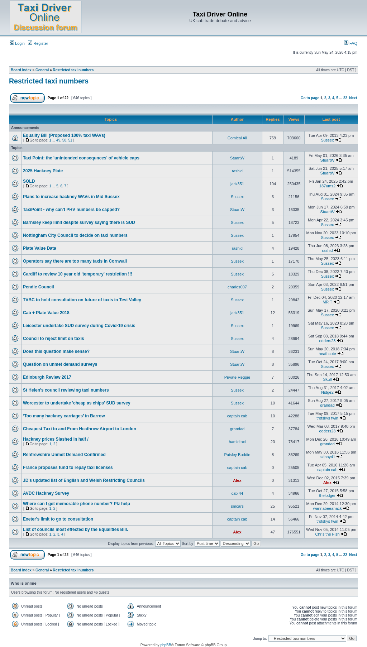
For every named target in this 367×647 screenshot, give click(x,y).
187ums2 (327, 186)
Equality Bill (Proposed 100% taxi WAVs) (64, 135)
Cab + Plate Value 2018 (46, 312)
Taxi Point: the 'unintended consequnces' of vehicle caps (81, 157)
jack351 (237, 184)
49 (58, 140)
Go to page (310, 98)
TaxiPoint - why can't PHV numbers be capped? (71, 209)
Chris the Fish (327, 534)
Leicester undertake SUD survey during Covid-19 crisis (79, 325)
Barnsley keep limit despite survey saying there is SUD (79, 222)
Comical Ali (237, 138)
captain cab (237, 416)
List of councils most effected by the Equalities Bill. (75, 529)
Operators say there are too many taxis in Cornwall (75, 261)
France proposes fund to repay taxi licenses (68, 467)
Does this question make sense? (56, 351)
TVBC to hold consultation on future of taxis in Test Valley (82, 299)
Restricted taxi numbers (73, 70)
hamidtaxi (237, 442)
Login (17, 43)
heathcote (327, 353)
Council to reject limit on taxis (53, 338)
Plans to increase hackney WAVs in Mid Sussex (71, 196)
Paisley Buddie (237, 454)
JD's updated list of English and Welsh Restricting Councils (84, 480)
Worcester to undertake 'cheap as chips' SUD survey (76, 403)
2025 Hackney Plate (43, 170)
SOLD (29, 181)
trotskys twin (327, 418)
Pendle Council (38, 286)
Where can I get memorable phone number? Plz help (76, 503)
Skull (327, 379)
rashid (237, 171)
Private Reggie (237, 377)
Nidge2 (327, 392)
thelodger (327, 495)
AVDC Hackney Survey (46, 493)
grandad (327, 405)
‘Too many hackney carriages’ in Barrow (64, 415)
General (42, 70)
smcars (237, 506)
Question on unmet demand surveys (60, 364)
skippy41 (327, 457)
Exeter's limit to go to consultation (58, 519)
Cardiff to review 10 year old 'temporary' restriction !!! (77, 274)
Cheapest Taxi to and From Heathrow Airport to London (79, 428)
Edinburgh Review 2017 (47, 377)
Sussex (327, 140)
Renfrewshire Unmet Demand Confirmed (64, 454)
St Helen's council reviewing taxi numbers (66, 390)
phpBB (165, 645)
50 (64, 140)
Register (38, 43)
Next (353, 98)
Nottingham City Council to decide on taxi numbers (75, 235)
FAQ (350, 43)
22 (345, 98)
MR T (327, 302)
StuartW (237, 158)
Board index (21, 70)
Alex (237, 480)
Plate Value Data (39, 248)
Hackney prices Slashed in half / (56, 439)
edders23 (327, 341)
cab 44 (237, 493)
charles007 (237, 287)
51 (70, 140)
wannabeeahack (327, 508)
